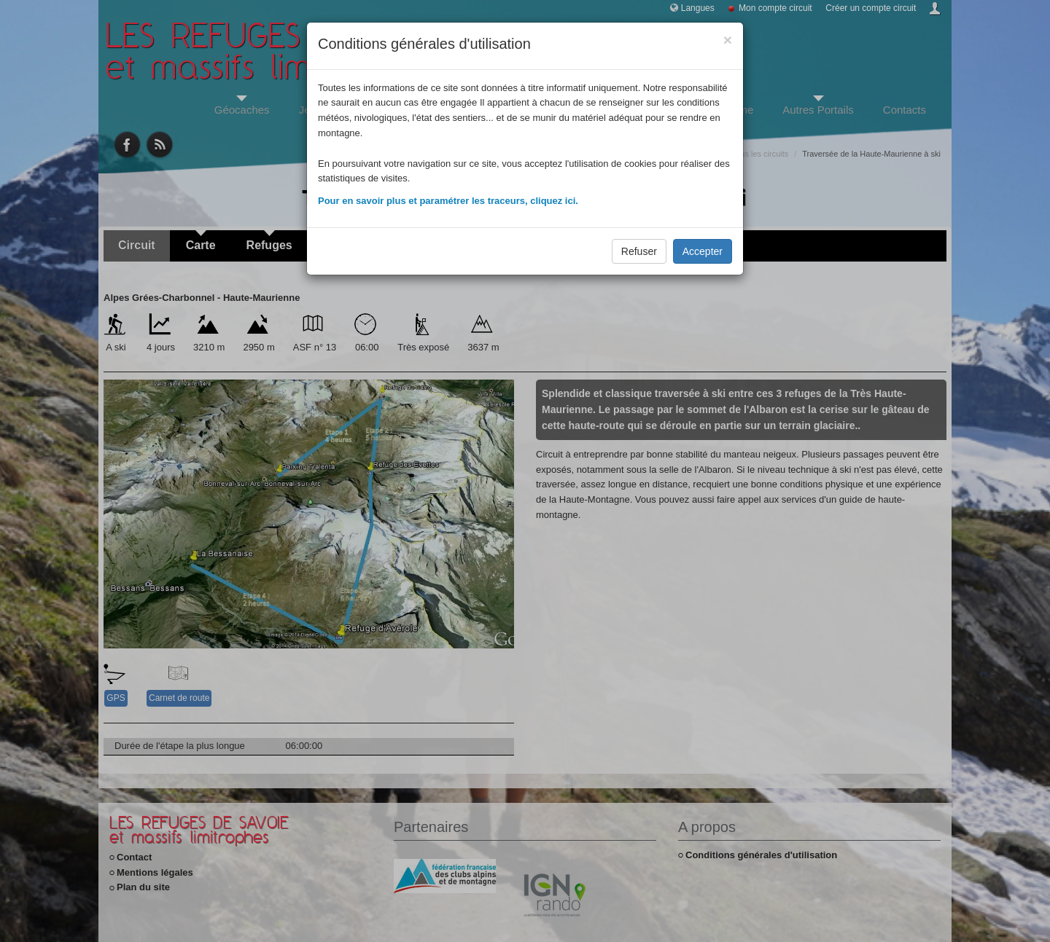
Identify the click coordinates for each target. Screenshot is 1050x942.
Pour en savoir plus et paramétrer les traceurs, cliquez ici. (448, 200)
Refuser (639, 251)
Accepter (702, 251)
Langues (698, 8)
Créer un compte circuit (870, 8)
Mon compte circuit (775, 8)
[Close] (727, 39)
